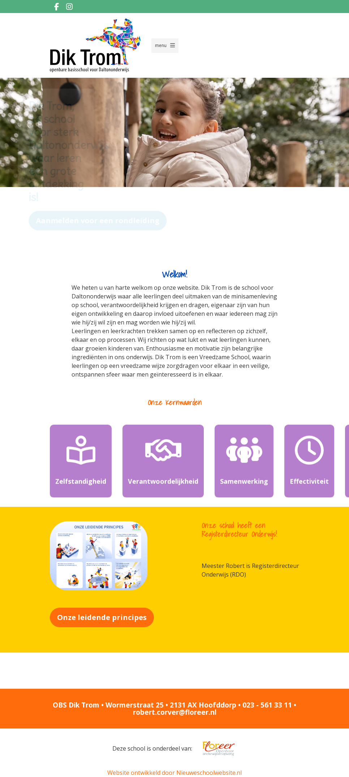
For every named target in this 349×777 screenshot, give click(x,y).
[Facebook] (56, 6)
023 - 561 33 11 (267, 705)
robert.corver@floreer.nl (174, 712)
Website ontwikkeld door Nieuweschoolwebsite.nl (174, 773)
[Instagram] (69, 6)
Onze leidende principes (102, 617)
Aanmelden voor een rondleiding (131, 220)
